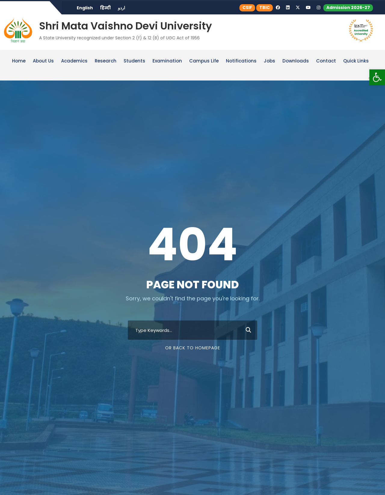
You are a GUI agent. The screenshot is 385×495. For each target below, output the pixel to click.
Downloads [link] (295, 61)
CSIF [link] (247, 8)
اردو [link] (121, 8)
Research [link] (105, 61)
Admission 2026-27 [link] (348, 8)
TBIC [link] (264, 8)
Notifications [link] (241, 61)
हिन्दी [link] (105, 8)
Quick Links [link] (356, 61)
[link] (377, 77)
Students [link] (134, 61)
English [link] (85, 8)
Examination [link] (167, 61)
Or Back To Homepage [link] (192, 348)
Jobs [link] (269, 61)
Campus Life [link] (204, 61)
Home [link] (19, 61)
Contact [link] (326, 61)
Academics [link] (74, 61)
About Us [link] (43, 61)
